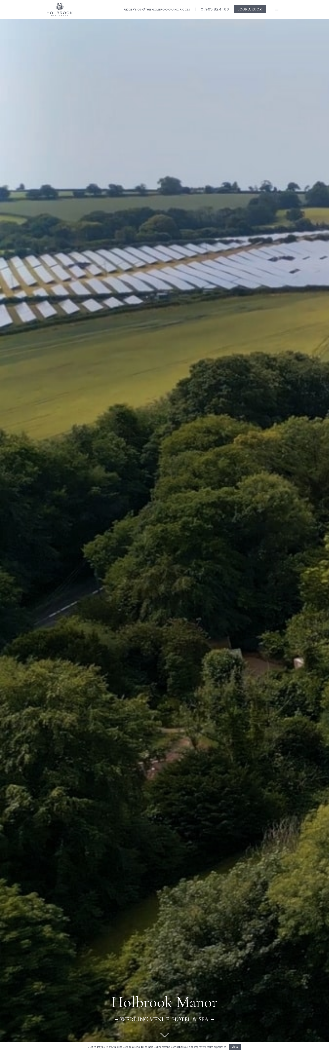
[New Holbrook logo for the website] (59, 9)
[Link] (164, 1035)
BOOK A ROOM (250, 9)
